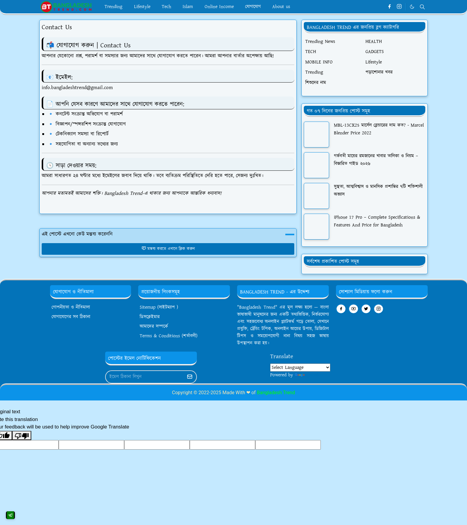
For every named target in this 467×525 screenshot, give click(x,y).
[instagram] (399, 7)
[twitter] (366, 309)
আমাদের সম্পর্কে (154, 326)
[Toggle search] (422, 6)
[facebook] (389, 7)
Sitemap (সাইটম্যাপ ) (159, 307)
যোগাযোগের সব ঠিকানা (71, 316)
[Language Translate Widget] (300, 368)
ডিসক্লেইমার (150, 316)
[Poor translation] (21, 435)
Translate (309, 375)
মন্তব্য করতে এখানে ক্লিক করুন (168, 249)
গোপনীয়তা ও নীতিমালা (71, 307)
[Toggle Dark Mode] (412, 7)
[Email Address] (144, 377)
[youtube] (353, 309)
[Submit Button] (189, 377)
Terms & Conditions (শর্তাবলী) (168, 336)
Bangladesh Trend (276, 392)
